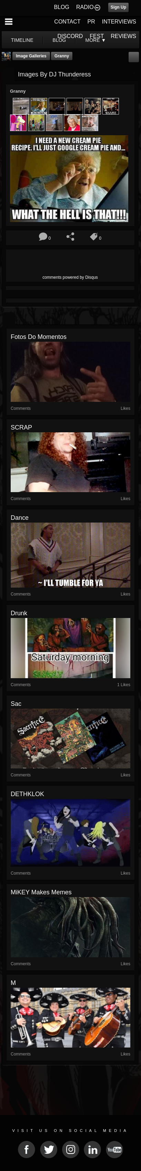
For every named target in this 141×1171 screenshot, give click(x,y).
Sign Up (118, 7)
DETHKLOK (27, 794)
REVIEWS (123, 36)
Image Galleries (31, 56)
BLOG (61, 7)
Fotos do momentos (39, 336)
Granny (61, 56)
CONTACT (67, 22)
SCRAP (21, 427)
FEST (97, 36)
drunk (19, 613)
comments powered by (70, 277)
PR (91, 22)
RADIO (85, 7)
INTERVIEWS (119, 22)
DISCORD (70, 36)
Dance (20, 517)
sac (16, 703)
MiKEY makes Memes (41, 892)
